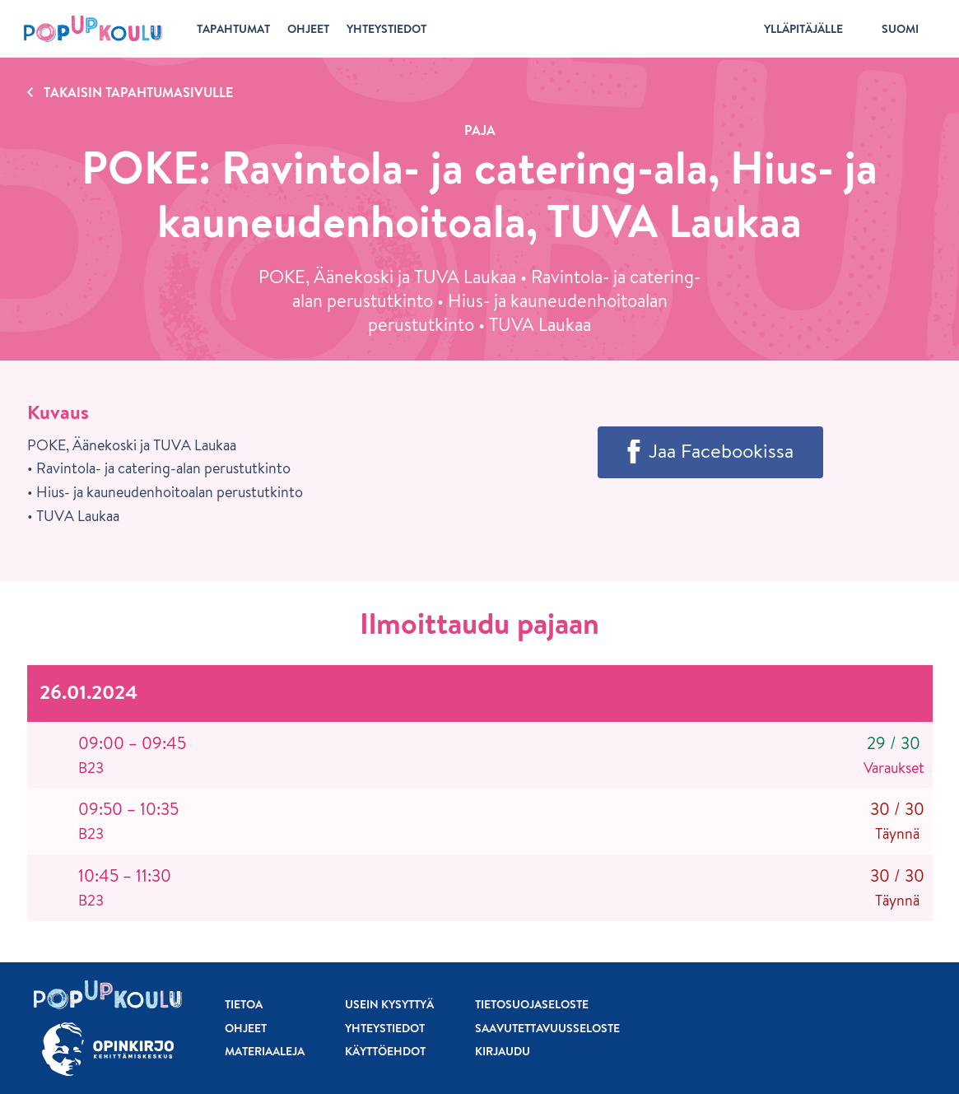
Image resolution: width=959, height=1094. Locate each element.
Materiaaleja (265, 1051)
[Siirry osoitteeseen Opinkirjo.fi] (108, 1049)
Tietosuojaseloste (532, 1004)
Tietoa (244, 1004)
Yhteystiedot (385, 1028)
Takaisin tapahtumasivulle (138, 92)
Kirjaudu (502, 1051)
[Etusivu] (93, 29)
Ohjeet (246, 1028)
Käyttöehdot (385, 1051)
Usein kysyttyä (389, 1004)
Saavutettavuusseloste (547, 1028)
